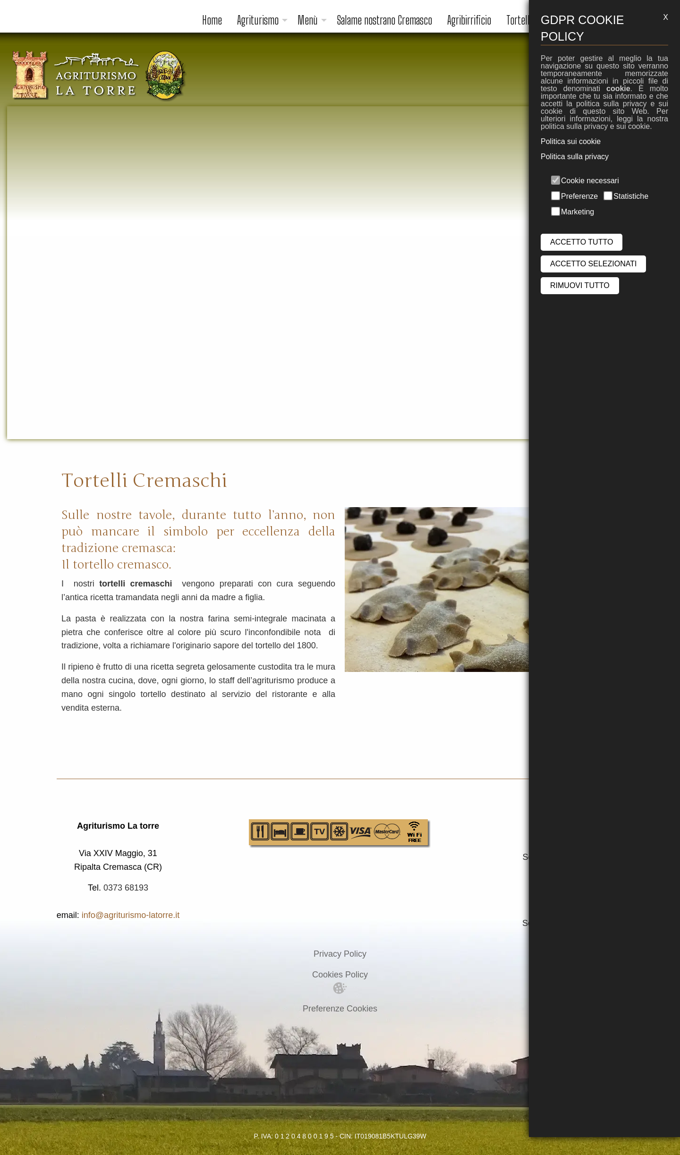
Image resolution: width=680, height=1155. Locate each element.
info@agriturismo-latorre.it (130, 915)
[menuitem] (212, 20)
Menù (308, 20)
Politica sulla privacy (575, 157)
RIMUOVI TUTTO (580, 285)
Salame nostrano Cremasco (384, 20)
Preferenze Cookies (340, 1008)
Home (212, 20)
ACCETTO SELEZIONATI (593, 264)
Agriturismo (258, 20)
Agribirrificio (469, 20)
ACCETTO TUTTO (581, 242)
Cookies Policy (340, 974)
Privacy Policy (340, 954)
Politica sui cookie (571, 141)
